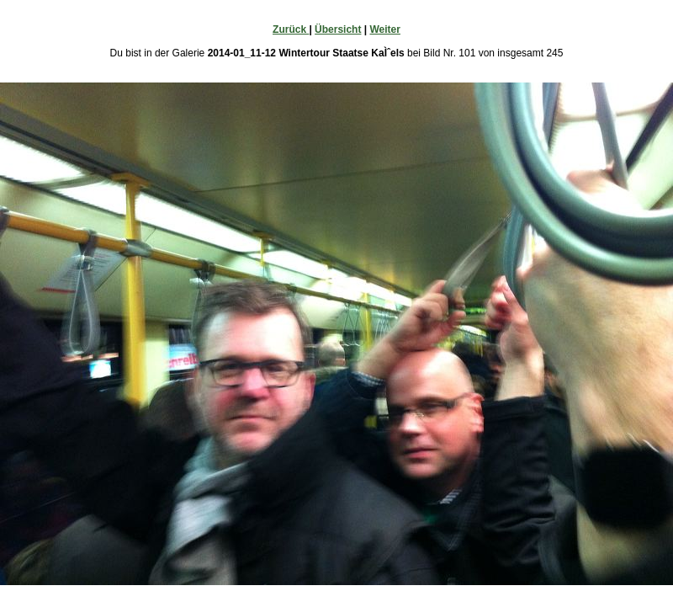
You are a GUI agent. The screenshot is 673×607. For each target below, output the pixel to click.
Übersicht (338, 29)
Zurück (291, 29)
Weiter (384, 29)
